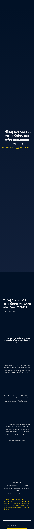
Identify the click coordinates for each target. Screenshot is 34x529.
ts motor (5, 501)
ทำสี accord (24, 501)
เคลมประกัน (26, 507)
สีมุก (14, 505)
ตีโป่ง (18, 501)
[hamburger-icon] (31, 4)
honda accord (16, 499)
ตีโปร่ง (14, 501)
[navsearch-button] (5, 515)
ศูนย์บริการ (6, 505)
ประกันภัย (15, 503)
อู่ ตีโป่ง (18, 505)
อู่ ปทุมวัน (23, 505)
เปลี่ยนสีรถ (6, 509)
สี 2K (11, 505)
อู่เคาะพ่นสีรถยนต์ (12, 507)
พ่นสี (20, 503)
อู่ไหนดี (20, 507)
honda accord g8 (25, 499)
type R (10, 501)
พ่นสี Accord (25, 503)
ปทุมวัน (10, 503)
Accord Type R (7, 499)
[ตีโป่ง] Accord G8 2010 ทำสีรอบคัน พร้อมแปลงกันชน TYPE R (17, 148)
